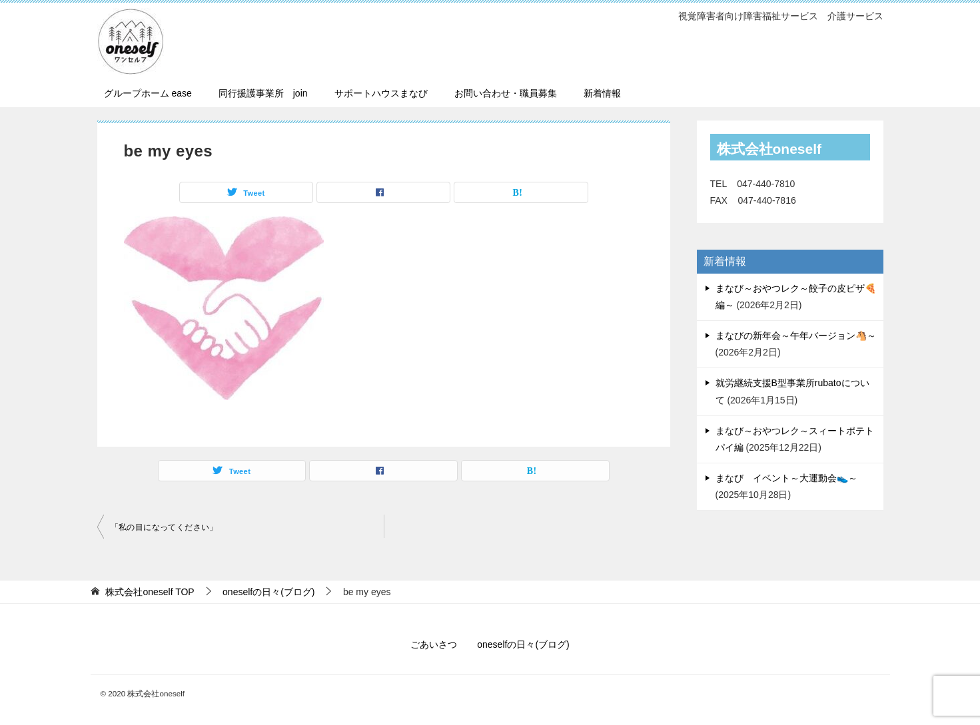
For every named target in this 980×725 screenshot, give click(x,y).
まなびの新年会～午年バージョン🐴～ (796, 335)
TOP (149, 592)
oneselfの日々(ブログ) (523, 644)
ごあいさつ (433, 644)
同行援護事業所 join (263, 93)
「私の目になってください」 (164, 527)
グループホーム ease (148, 93)
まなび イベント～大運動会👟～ (786, 478)
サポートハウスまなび (381, 93)
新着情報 (602, 93)
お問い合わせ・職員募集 (505, 93)
